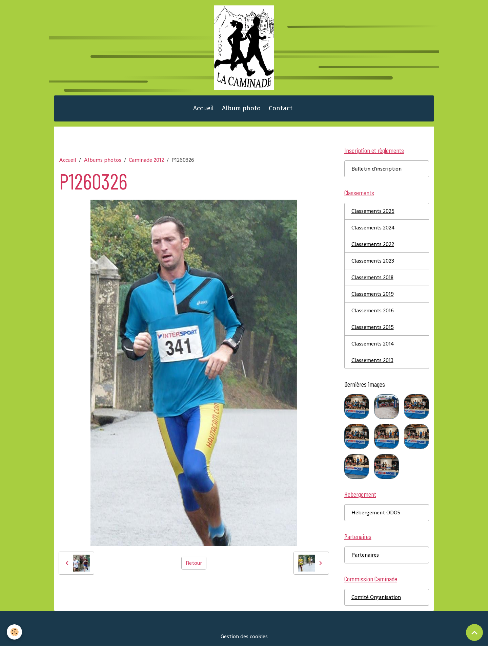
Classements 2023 (372, 260)
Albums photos (102, 159)
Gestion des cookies (244, 636)
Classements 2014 (372, 343)
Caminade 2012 (146, 159)
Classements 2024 (372, 227)
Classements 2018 (372, 277)
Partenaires (365, 554)
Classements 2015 (372, 327)
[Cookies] (14, 632)
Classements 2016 (372, 310)
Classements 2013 (372, 360)
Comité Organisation (376, 597)
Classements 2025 (372, 211)
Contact (280, 108)
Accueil (203, 108)
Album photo (241, 108)
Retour (194, 562)
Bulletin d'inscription (376, 168)
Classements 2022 (372, 244)
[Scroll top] (474, 632)
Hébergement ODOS (375, 512)
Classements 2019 (372, 293)
